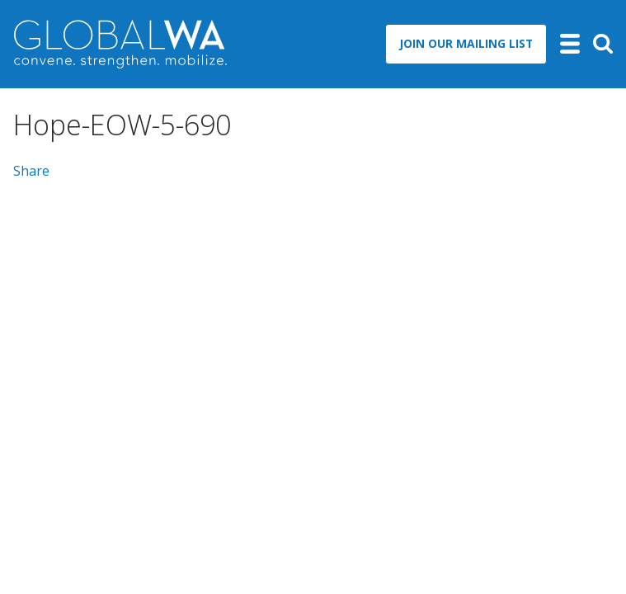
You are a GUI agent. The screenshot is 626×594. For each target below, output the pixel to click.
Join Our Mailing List (466, 43)
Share (31, 171)
